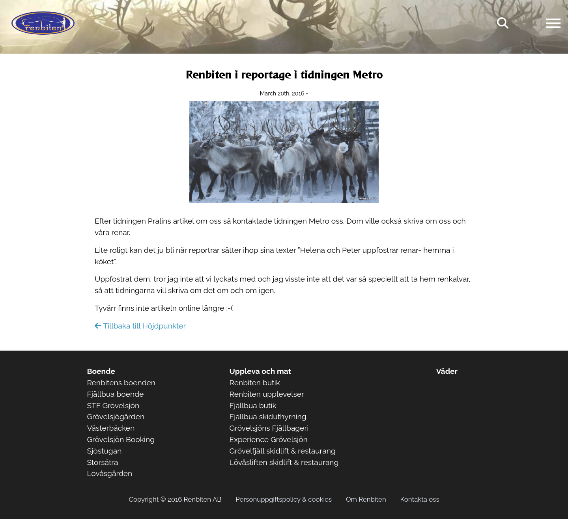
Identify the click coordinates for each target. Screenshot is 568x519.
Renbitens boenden (121, 382)
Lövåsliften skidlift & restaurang (284, 462)
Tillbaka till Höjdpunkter (140, 325)
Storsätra (102, 462)
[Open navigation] (553, 23)
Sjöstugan (104, 450)
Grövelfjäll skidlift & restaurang (283, 450)
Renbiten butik (255, 382)
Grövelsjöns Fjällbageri (269, 428)
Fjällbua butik (253, 405)
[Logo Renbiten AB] (42, 23)
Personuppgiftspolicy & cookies (283, 499)
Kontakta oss (419, 499)
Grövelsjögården (115, 416)
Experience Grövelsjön (269, 439)
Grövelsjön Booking (121, 439)
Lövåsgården (109, 473)
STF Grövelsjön (113, 405)
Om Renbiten (366, 499)
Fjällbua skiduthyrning (268, 416)
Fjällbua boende (115, 394)
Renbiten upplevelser (267, 394)
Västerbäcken (111, 428)
